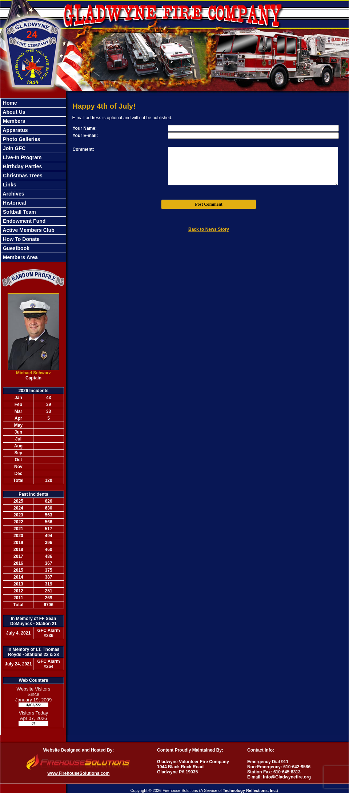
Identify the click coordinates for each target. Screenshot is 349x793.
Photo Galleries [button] (20, 139)
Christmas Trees (22, 175)
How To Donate (20, 239)
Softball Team (18, 212)
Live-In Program (21, 157)
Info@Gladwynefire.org (287, 777)
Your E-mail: (85, 135)
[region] (33, 180)
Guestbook (15, 248)
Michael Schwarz (33, 372)
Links (8, 185)
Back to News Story (208, 229)
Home (9, 103)
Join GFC (13, 148)
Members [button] (13, 121)
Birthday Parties (21, 166)
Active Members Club (28, 230)
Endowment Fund (23, 221)
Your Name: (85, 128)
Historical (13, 203)
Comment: (83, 149)
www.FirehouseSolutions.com (79, 773)
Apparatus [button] (14, 130)
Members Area (19, 257)
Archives (12, 194)
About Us (13, 112)
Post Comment (208, 204)
